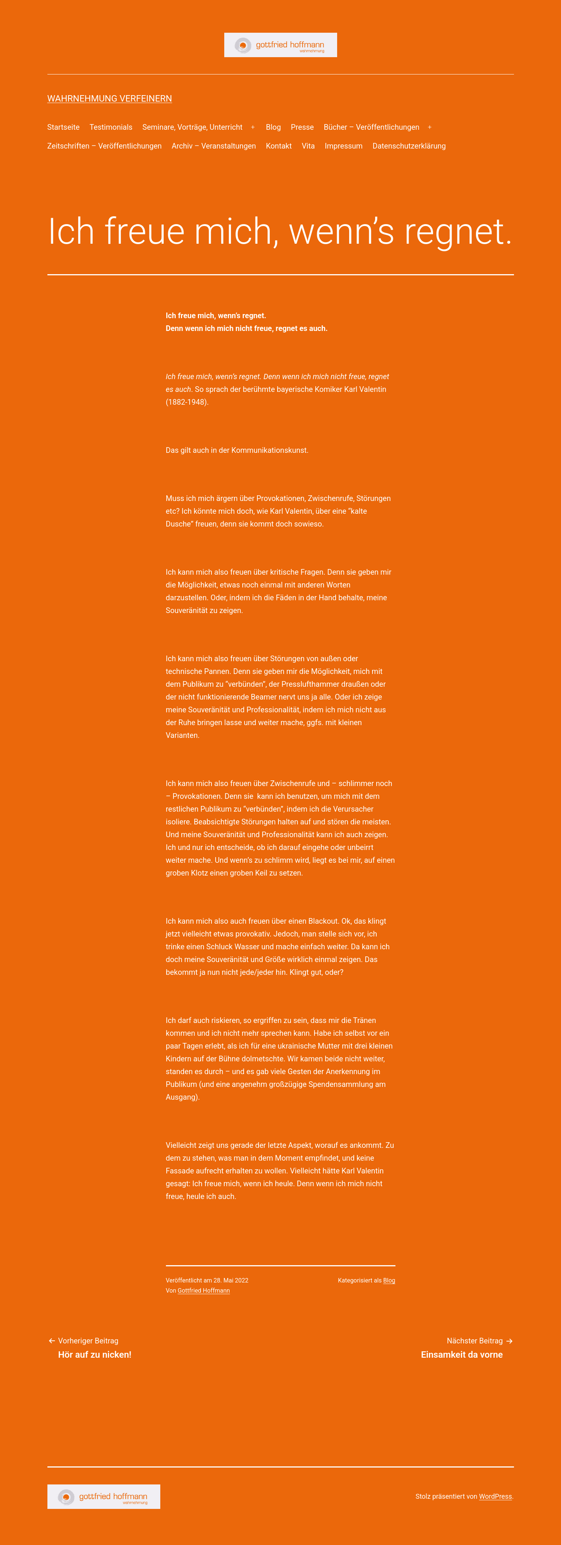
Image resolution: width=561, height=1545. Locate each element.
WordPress (495, 1496)
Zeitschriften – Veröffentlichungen (104, 145)
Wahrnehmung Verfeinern (109, 98)
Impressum (344, 145)
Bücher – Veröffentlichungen (372, 127)
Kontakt (279, 145)
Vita (308, 145)
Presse (302, 127)
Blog (273, 127)
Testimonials (111, 127)
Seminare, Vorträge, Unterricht (193, 127)
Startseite (63, 127)
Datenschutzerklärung (409, 145)
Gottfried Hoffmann (204, 1290)
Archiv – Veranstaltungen (214, 145)
